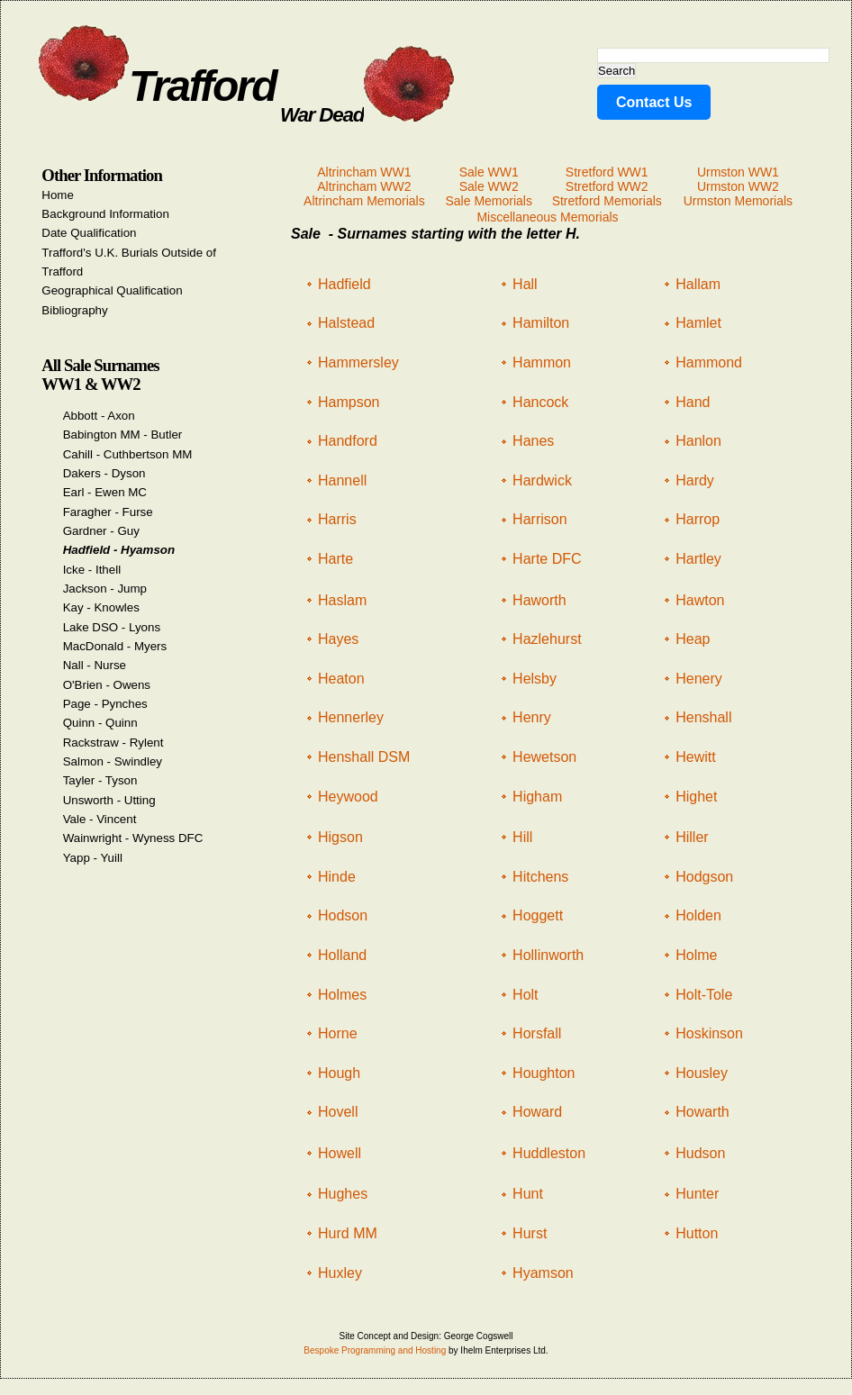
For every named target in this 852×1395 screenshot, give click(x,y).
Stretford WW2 (607, 186)
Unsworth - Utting (109, 800)
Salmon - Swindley (112, 761)
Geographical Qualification (111, 290)
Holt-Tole (703, 994)
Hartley (698, 558)
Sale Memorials (488, 201)
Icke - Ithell (92, 569)
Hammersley (358, 362)
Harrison (539, 519)
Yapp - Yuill (92, 858)
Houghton (543, 1073)
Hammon (541, 362)
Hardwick (542, 480)
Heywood (348, 796)
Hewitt (695, 757)
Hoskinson (709, 1033)
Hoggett (537, 915)
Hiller (691, 837)
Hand (692, 402)
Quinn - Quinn (100, 722)
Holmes (342, 994)
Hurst (529, 1233)
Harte (335, 558)
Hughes (342, 1193)
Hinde (337, 876)
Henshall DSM (364, 757)
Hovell (338, 1111)
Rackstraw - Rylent (113, 742)
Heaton (341, 678)
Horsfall (536, 1033)
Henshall (703, 717)
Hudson (700, 1153)
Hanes (533, 440)
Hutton (696, 1233)
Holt (525, 994)
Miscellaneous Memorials (547, 217)
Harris (337, 519)
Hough (339, 1073)
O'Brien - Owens (106, 685)
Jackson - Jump (105, 588)
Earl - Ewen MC (105, 492)
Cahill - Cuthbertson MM (128, 454)
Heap (692, 639)
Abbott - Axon (99, 415)
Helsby (534, 678)
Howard (537, 1111)
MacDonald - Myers (115, 646)
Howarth (702, 1111)
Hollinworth (548, 955)
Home (57, 195)
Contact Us (654, 102)
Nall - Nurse (94, 665)
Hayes (338, 639)
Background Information (105, 214)
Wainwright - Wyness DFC (133, 838)
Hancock (540, 402)
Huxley (340, 1273)
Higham (537, 796)
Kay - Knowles (101, 607)
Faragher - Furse (108, 512)
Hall (525, 284)
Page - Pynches (105, 704)
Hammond (708, 362)
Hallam (698, 284)
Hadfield (344, 284)
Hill (522, 837)
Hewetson (544, 757)
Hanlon (698, 440)
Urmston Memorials (738, 201)
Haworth (539, 600)
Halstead (346, 323)
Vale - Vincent (100, 819)
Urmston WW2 (738, 186)
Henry (531, 717)
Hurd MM (347, 1233)
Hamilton (540, 323)
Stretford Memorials (607, 201)
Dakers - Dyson (104, 473)
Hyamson (543, 1273)
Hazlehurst (546, 639)
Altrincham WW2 (364, 186)
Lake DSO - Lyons (111, 627)
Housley (701, 1073)
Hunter (697, 1193)
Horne (338, 1033)
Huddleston (548, 1153)
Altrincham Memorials (364, 201)
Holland (342, 955)
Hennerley (351, 717)
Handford (347, 440)
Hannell (342, 480)
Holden (698, 915)
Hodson (342, 915)
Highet (696, 796)
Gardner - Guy (101, 531)
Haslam (342, 600)
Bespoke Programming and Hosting (375, 1350)
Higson (340, 837)
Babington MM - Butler (123, 434)
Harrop (697, 519)
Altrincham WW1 (364, 172)
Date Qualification (88, 233)
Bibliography (74, 310)
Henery (698, 678)
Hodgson (704, 876)
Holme (696, 955)
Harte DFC (546, 558)
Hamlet (698, 323)
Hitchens (540, 876)
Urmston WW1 (738, 172)
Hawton (699, 600)
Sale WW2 (489, 186)
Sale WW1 (489, 172)
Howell (339, 1153)
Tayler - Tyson (100, 780)
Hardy (694, 480)
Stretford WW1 (607, 172)
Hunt (527, 1193)
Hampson (348, 402)
